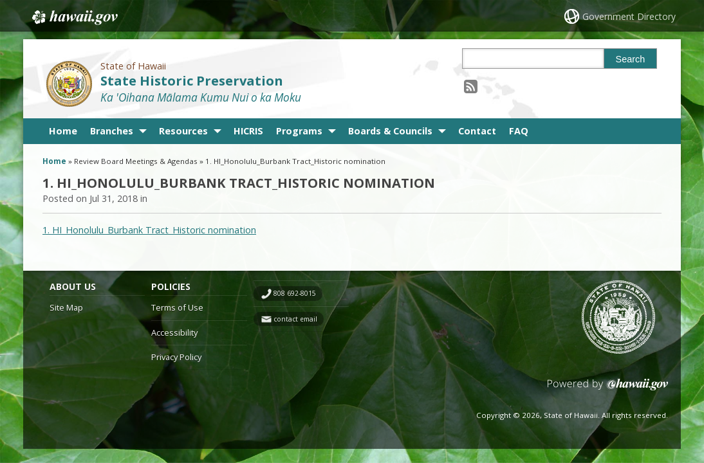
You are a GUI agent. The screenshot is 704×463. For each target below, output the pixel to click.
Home (63, 131)
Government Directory (629, 16)
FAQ (518, 131)
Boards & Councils (390, 131)
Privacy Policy (176, 357)
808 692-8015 (294, 293)
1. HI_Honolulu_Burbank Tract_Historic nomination (149, 230)
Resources (183, 131)
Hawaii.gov (73, 17)
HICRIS (248, 131)
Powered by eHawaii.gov (608, 389)
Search (630, 59)
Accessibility (174, 332)
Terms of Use (177, 307)
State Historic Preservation (191, 81)
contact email (295, 318)
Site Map (66, 307)
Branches (111, 131)
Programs (299, 131)
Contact (477, 131)
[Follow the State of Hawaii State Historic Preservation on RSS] (470, 85)
